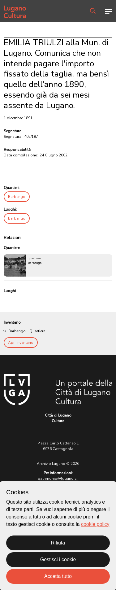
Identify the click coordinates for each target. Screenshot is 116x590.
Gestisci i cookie (58, 559)
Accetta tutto (58, 576)
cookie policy (95, 524)
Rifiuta (58, 542)
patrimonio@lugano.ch (58, 478)
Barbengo (16, 196)
